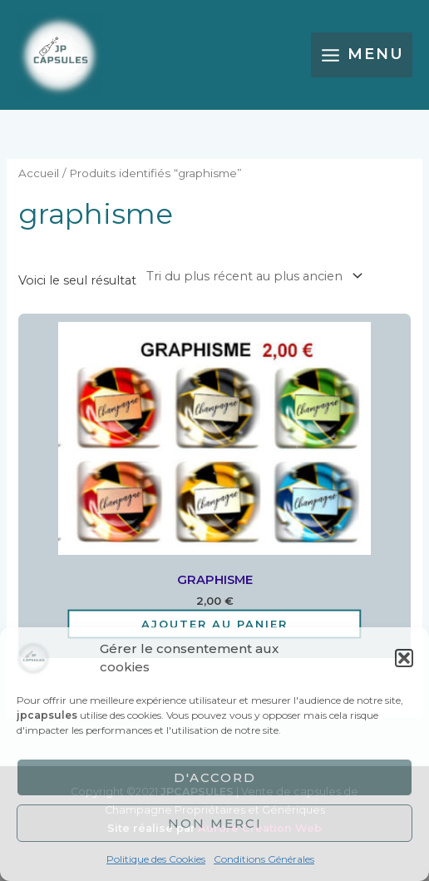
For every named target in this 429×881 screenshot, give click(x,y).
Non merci (215, 823)
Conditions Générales (264, 859)
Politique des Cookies (155, 859)
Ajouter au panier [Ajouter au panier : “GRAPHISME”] (214, 623)
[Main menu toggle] (361, 54)
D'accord (215, 777)
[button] (404, 658)
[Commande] (251, 276)
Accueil (38, 173)
